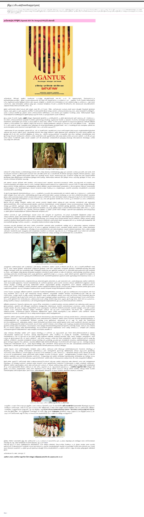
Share (5, 513)
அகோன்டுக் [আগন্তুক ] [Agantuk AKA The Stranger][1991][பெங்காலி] (28, 21)
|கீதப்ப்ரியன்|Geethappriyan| (23, 5)
